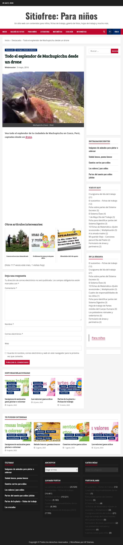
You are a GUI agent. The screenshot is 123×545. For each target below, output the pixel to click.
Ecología (69, 31)
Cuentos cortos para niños (100, 162)
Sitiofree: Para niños (61, 15)
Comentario (11, 288)
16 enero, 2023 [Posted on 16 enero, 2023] (65, 405)
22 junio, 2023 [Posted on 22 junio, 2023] (38, 402)
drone (28, 136)
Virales (10, 393)
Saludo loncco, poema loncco (100, 156)
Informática (81, 31)
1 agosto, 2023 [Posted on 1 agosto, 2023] (70, 448)
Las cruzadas (10, 507)
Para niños (32, 31)
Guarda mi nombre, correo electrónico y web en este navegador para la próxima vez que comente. (43, 355)
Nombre (9, 324)
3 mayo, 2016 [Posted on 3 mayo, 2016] (23, 67)
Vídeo (113, 32)
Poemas (39, 438)
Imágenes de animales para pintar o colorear (15, 400)
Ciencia (63, 386)
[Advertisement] (43, 203)
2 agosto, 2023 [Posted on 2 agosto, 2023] (41, 448)
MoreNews (75, 542)
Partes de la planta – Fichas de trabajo (67, 400)
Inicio (4, 31)
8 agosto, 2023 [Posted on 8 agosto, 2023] (12, 405)
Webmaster (10, 67)
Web (7, 343)
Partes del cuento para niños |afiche (19, 495)
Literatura (44, 31)
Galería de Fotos (17, 31)
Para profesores (13, 390)
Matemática (57, 31)
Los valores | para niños (41, 399)
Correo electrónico (14, 334)
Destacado (10, 50)
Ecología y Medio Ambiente (26, 50)
